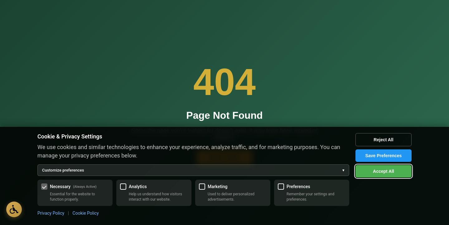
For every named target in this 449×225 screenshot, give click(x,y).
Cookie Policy (86, 213)
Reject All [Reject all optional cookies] (383, 139)
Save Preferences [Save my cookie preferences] (383, 155)
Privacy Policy (50, 213)
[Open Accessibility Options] (14, 209)
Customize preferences (193, 170)
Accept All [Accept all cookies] (383, 171)
